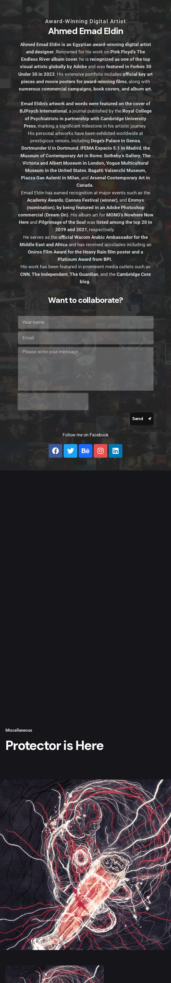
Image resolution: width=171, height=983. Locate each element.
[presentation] (53, 401)
